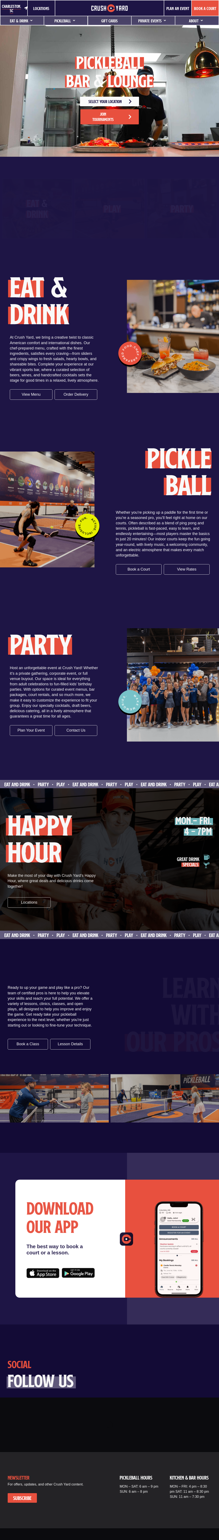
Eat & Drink (22, 21)
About (197, 21)
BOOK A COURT (205, 8)
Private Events (153, 21)
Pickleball (65, 21)
